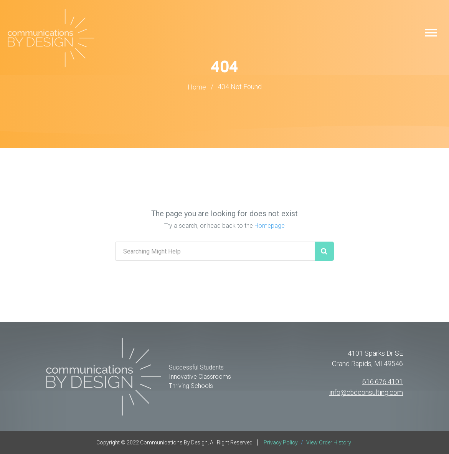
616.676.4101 (382, 382)
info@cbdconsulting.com (366, 392)
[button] (431, 32)
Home (197, 87)
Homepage (269, 225)
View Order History (328, 442)
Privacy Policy (281, 442)
